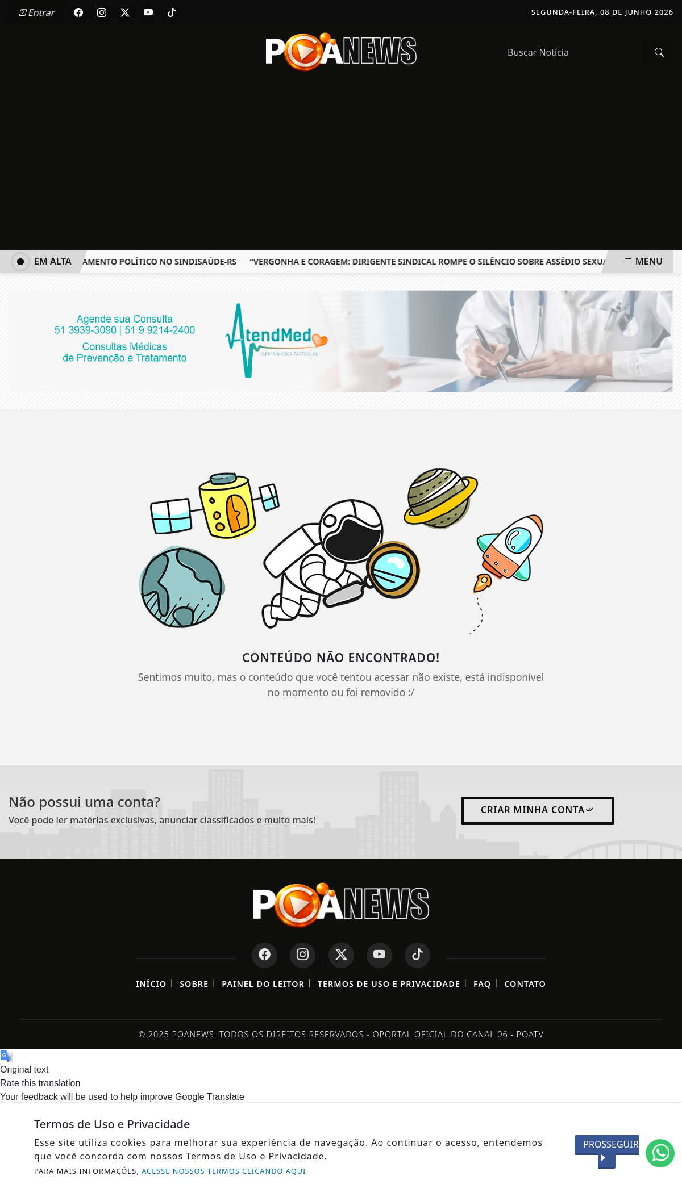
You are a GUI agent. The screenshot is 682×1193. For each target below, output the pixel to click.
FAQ (482, 983)
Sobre (194, 983)
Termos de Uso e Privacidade (389, 983)
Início (151, 983)
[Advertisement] (341, 165)
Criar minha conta (537, 810)
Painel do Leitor (263, 983)
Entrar (35, 12)
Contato (525, 983)
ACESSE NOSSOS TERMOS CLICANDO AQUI (224, 1171)
